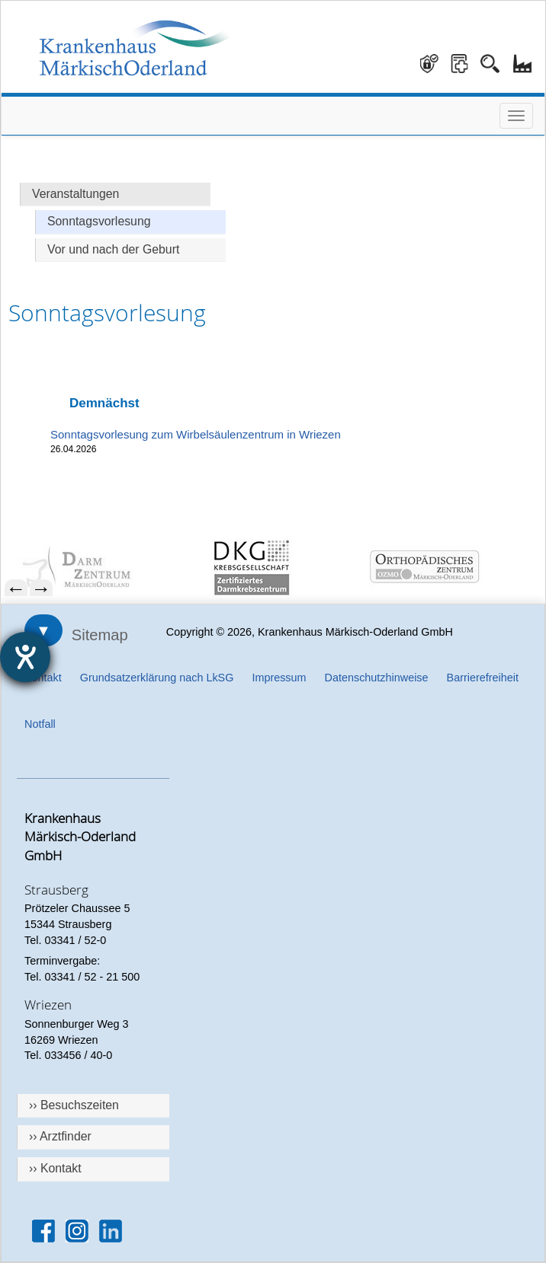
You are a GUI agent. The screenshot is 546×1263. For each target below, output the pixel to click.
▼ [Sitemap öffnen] (43, 630)
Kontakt (43, 677)
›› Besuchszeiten (74, 1105)
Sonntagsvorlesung (99, 221)
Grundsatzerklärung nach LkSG (157, 677)
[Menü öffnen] (516, 116)
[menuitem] (99, 567)
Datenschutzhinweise (377, 677)
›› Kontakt (55, 1168)
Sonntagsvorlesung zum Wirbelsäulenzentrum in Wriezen (195, 434)
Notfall (40, 724)
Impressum (279, 677)
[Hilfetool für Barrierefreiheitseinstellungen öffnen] (25, 657)
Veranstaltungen (75, 193)
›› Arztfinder (60, 1136)
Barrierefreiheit (483, 677)
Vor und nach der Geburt (113, 249)
